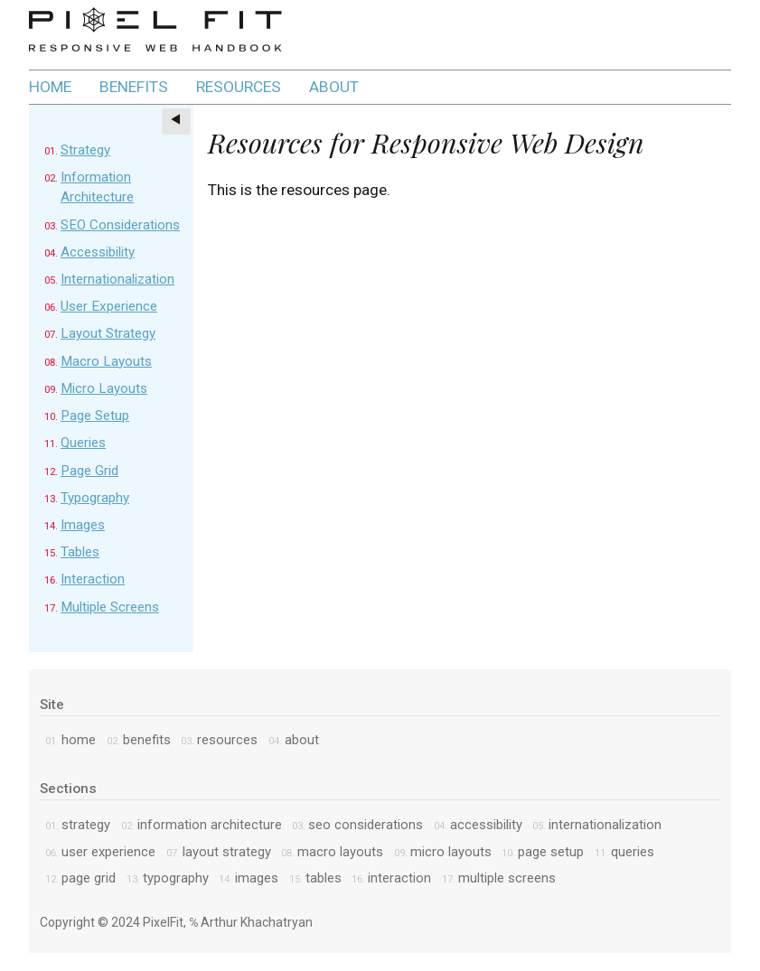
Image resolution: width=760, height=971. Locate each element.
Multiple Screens (110, 607)
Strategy (85, 150)
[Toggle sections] (177, 122)
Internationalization (117, 279)
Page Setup (95, 415)
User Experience (109, 306)
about (334, 87)
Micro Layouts (104, 388)
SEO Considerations (120, 225)
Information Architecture (209, 825)
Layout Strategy (108, 333)
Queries (83, 442)
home (50, 87)
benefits (133, 87)
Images (83, 525)
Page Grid (89, 470)
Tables (80, 552)
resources (238, 87)
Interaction (93, 579)
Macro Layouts (106, 361)
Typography (95, 498)
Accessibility (98, 252)
